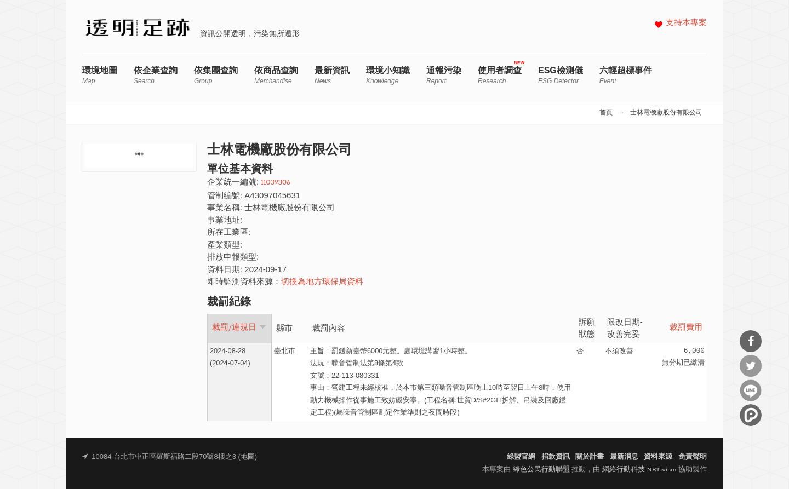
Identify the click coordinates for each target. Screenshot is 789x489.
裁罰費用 (686, 327)
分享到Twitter (751, 366)
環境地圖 (99, 75)
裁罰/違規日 (239, 327)
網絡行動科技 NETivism (639, 469)
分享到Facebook (751, 341)
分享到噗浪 (751, 415)
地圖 (248, 457)
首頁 (606, 113)
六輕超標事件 (625, 75)
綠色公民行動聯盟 (541, 469)
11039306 (275, 182)
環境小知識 (388, 75)
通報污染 (443, 75)
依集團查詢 (216, 75)
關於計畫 (589, 457)
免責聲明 (692, 457)
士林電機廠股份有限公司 (666, 113)
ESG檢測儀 (560, 75)
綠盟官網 (521, 457)
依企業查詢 (156, 75)
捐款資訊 (555, 457)
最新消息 (624, 457)
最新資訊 (332, 75)
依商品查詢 (276, 75)
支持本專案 (686, 23)
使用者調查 (500, 75)
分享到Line (751, 390)
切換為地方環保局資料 (322, 282)
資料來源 (658, 457)
